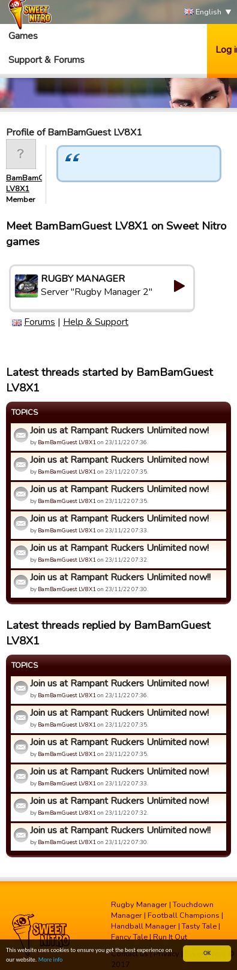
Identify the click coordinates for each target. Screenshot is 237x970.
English (202, 12)
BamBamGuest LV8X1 (67, 442)
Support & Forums (46, 60)
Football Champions (184, 915)
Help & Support (95, 322)
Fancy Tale (129, 937)
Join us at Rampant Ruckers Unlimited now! (119, 430)
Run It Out (170, 937)
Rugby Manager (139, 904)
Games (23, 36)
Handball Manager (143, 926)
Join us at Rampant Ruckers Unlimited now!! (120, 577)
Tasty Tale (199, 926)
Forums (39, 322)
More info (50, 960)
